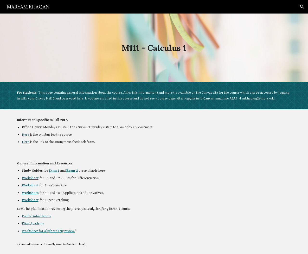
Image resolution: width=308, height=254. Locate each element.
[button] (302, 7)
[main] (154, 48)
